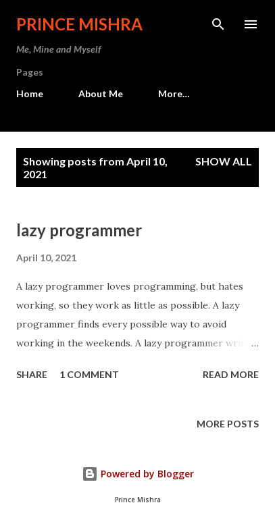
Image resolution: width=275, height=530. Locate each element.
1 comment (89, 374)
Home (29, 93)
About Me (100, 93)
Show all (223, 161)
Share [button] (31, 374)
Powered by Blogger (138, 473)
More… (174, 93)
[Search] (218, 24)
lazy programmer (79, 230)
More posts (228, 423)
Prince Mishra (79, 24)
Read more (231, 374)
